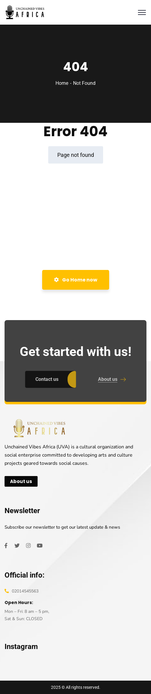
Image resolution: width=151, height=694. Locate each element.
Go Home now (75, 279)
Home (61, 83)
